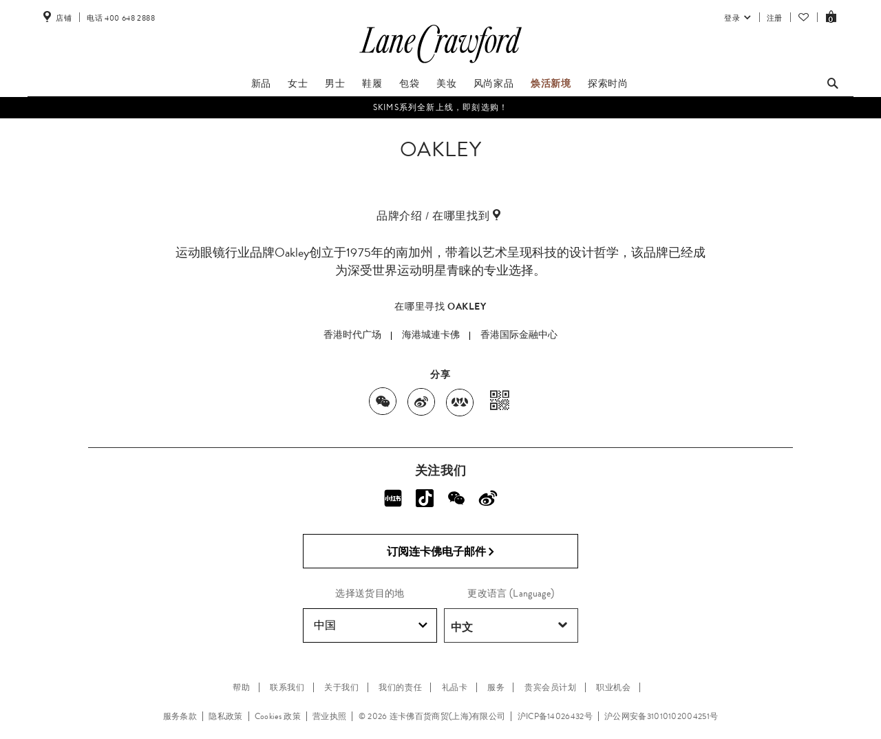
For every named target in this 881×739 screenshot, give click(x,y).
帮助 (241, 687)
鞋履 (372, 83)
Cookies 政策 (278, 716)
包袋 (409, 83)
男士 (335, 83)
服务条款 (180, 716)
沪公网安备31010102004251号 (661, 716)
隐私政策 (225, 716)
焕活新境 (551, 83)
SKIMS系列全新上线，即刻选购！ (440, 107)
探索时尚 (608, 83)
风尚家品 (493, 83)
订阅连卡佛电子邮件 (441, 552)
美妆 (446, 83)
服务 (496, 687)
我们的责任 (400, 687)
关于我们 (341, 687)
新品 (261, 83)
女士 (298, 83)
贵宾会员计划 (550, 687)
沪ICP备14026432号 (555, 716)
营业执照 (329, 716)
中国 (370, 625)
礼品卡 (455, 687)
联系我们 (287, 687)
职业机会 (613, 687)
